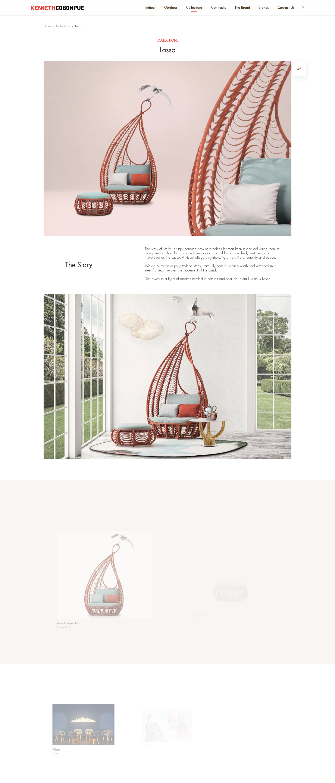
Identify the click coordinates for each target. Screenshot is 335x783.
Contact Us (286, 7)
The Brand (242, 7)
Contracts (218, 7)
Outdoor (171, 7)
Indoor (150, 7)
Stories (264, 7)
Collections (194, 7)
